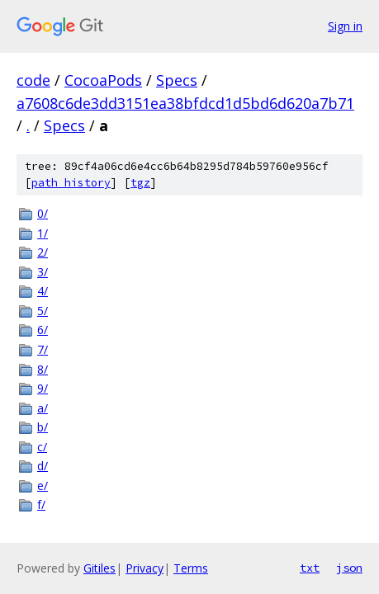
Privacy (144, 568)
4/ (42, 291)
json (349, 567)
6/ (42, 329)
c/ (42, 447)
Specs (176, 80)
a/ (42, 408)
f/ (41, 504)
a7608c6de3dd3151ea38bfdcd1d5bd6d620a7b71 (185, 103)
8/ (42, 369)
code (33, 80)
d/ (42, 466)
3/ (42, 272)
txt (310, 567)
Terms (190, 568)
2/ (42, 252)
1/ (42, 233)
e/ (42, 485)
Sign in (345, 26)
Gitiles (99, 568)
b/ (42, 427)
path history (71, 183)
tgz (140, 183)
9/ (42, 388)
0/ (42, 213)
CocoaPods (103, 80)
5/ (42, 310)
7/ (42, 349)
